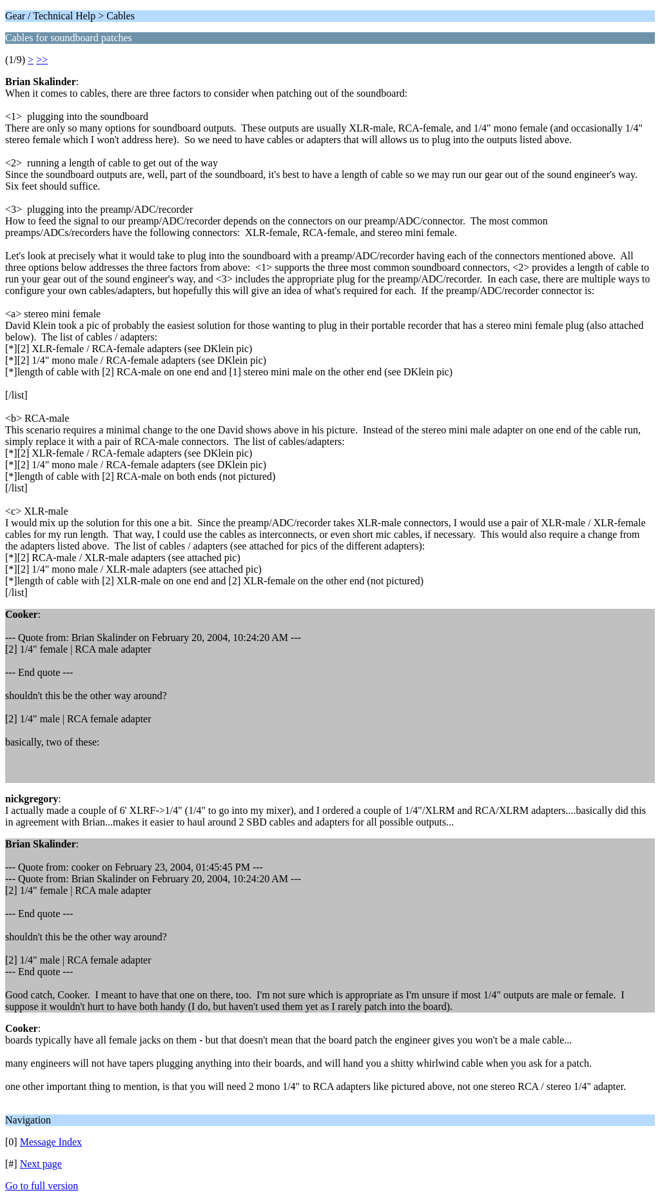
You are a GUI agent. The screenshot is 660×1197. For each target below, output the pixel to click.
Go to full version (41, 1185)
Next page (41, 1163)
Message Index (51, 1141)
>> (42, 59)
